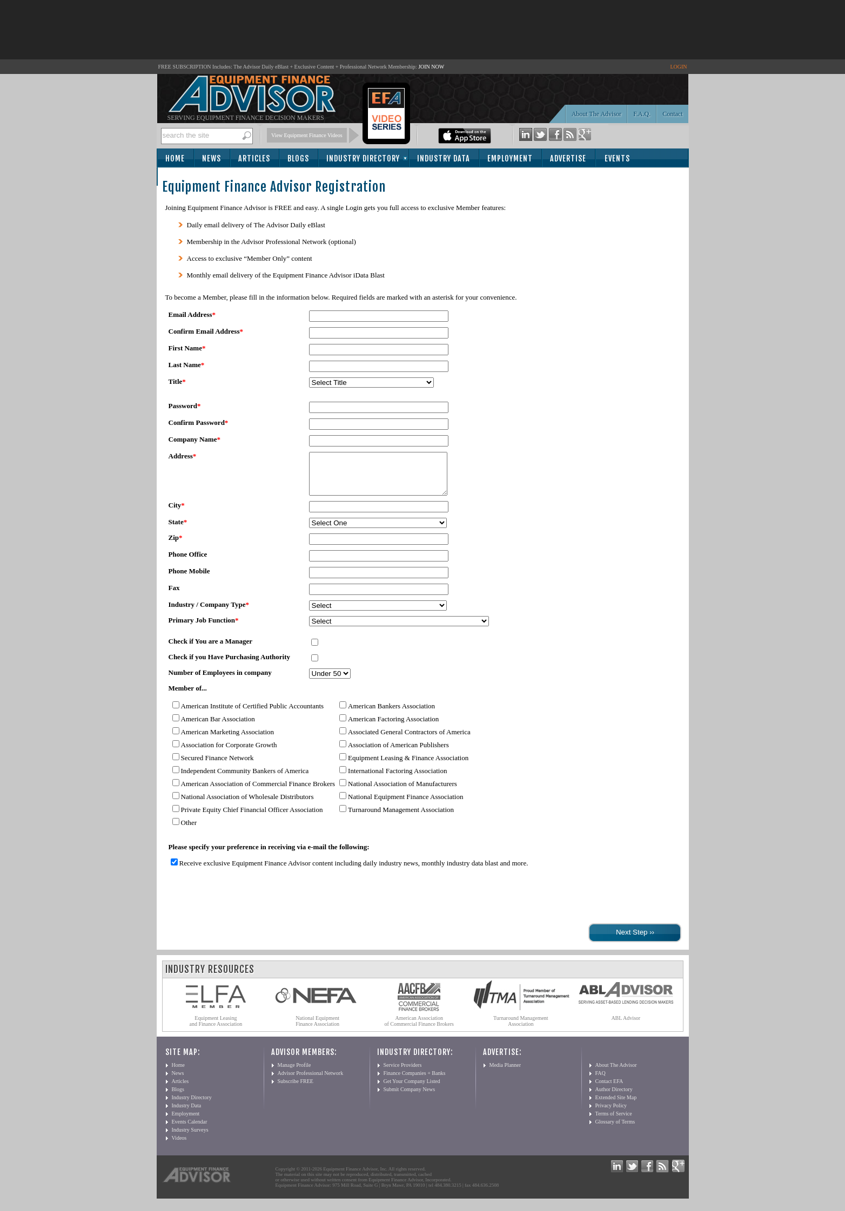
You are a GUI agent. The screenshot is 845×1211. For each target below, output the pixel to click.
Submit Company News (409, 1097)
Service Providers (403, 1073)
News (211, 158)
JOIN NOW (431, 67)
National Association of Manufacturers (402, 792)
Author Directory (614, 1097)
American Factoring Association (393, 727)
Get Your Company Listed (412, 1089)
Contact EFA (609, 1089)
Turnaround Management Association (401, 818)
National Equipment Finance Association (405, 805)
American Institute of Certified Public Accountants (252, 714)
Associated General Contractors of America (409, 740)
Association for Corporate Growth (229, 753)
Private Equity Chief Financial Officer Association (252, 818)
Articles (254, 158)
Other (189, 831)
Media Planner (505, 1073)
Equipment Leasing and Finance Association (216, 1029)
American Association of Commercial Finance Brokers (258, 792)
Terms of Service (613, 1122)
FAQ (600, 1081)
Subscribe (187, 177)
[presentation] (247, 905)
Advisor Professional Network (311, 1081)
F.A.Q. (641, 114)
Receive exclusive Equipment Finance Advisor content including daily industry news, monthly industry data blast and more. (353, 871)
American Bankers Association (391, 714)
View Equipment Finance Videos (307, 135)
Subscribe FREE (295, 1089)
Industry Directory (363, 158)
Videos (179, 1146)
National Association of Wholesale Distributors (247, 805)
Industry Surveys (190, 1138)
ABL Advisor (625, 1026)
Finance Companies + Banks (415, 1081)
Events (617, 158)
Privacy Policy (611, 1114)
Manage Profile (294, 1073)
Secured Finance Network (217, 766)
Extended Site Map (616, 1105)
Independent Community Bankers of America (245, 779)
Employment (510, 158)
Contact (672, 114)
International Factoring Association (397, 779)
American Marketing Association (227, 740)
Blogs (298, 158)
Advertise (568, 158)
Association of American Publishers (398, 753)
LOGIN (678, 67)
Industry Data (443, 158)
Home (175, 158)
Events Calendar (189, 1130)
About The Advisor (596, 114)
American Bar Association (218, 727)
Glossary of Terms (615, 1130)
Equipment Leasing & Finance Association (408, 766)
